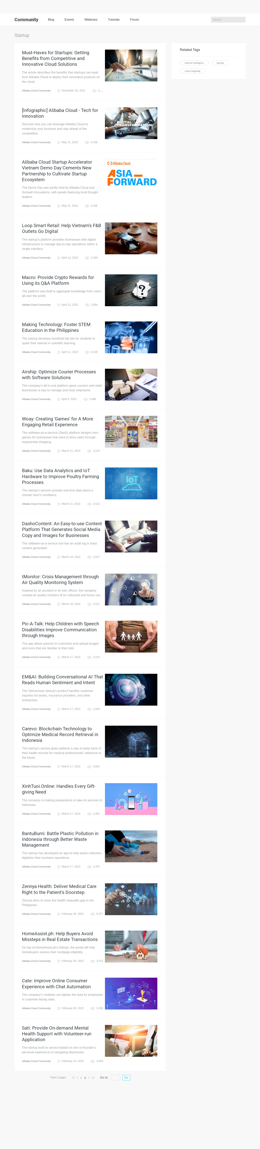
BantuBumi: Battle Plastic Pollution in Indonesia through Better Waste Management (60, 882)
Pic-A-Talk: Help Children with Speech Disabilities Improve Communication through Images (60, 661)
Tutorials (114, 19)
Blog (51, 19)
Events (69, 19)
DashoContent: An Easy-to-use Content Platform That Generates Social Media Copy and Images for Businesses (62, 555)
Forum (134, 19)
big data (220, 63)
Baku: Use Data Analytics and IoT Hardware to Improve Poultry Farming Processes (60, 499)
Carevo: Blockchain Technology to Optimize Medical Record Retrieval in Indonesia (60, 771)
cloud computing (192, 71)
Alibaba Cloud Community (37, 93)
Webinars (91, 19)
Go (126, 1132)
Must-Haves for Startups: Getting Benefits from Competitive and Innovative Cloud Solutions (55, 60)
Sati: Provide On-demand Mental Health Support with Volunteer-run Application (56, 1086)
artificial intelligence (194, 63)
